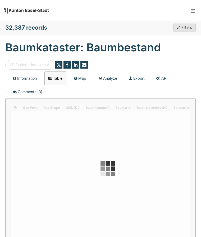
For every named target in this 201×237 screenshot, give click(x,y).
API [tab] (161, 78)
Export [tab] (137, 78)
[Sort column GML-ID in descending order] (78, 108)
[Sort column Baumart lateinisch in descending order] (166, 108)
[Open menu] (193, 11)
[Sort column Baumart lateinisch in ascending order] (166, 106)
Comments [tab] (27, 92)
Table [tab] (55, 78)
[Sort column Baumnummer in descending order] (108, 108)
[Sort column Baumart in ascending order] (130, 106)
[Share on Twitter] (58, 65)
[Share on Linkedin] (75, 65)
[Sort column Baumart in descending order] (130, 108)
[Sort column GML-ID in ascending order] (78, 106)
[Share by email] (84, 65)
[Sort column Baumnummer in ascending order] (108, 106)
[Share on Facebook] (67, 65)
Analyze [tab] (107, 78)
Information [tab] (25, 78)
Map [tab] (80, 78)
